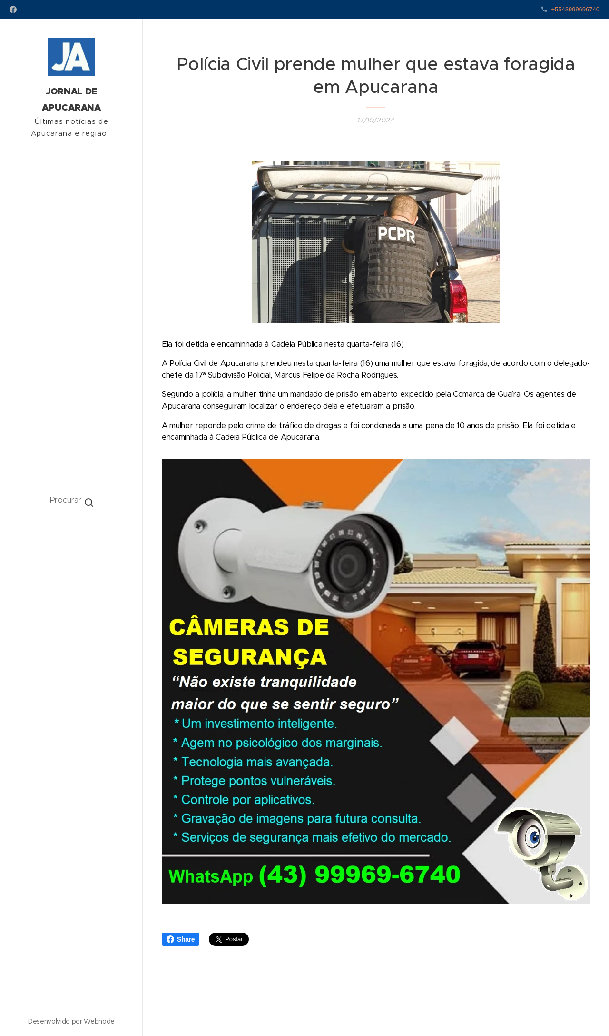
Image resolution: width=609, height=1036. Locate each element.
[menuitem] (71, 538)
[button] (71, 500)
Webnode (99, 1021)
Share (181, 939)
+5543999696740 (575, 9)
